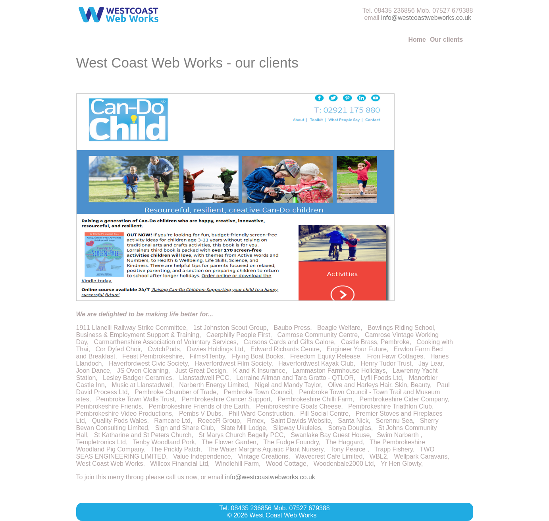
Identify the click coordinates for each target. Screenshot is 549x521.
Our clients (446, 39)
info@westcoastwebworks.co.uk (426, 17)
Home (417, 39)
